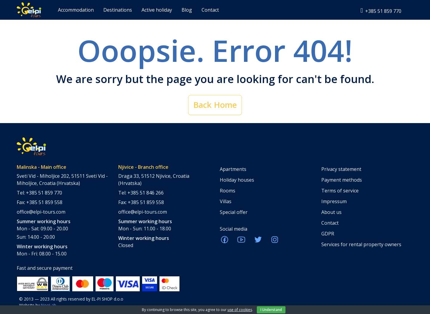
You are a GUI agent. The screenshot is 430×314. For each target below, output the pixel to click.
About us (331, 212)
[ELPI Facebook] (224, 241)
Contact (210, 10)
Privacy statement (341, 169)
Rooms (227, 190)
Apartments (233, 169)
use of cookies (240, 309)
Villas (225, 201)
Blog (187, 10)
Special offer (234, 212)
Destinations (117, 10)
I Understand (271, 309)
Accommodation (76, 10)
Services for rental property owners (361, 244)
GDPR (327, 233)
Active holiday (157, 10)
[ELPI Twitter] (258, 241)
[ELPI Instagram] (275, 241)
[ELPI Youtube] (241, 241)
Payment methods (341, 180)
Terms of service (340, 190)
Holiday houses (237, 180)
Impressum (334, 201)
